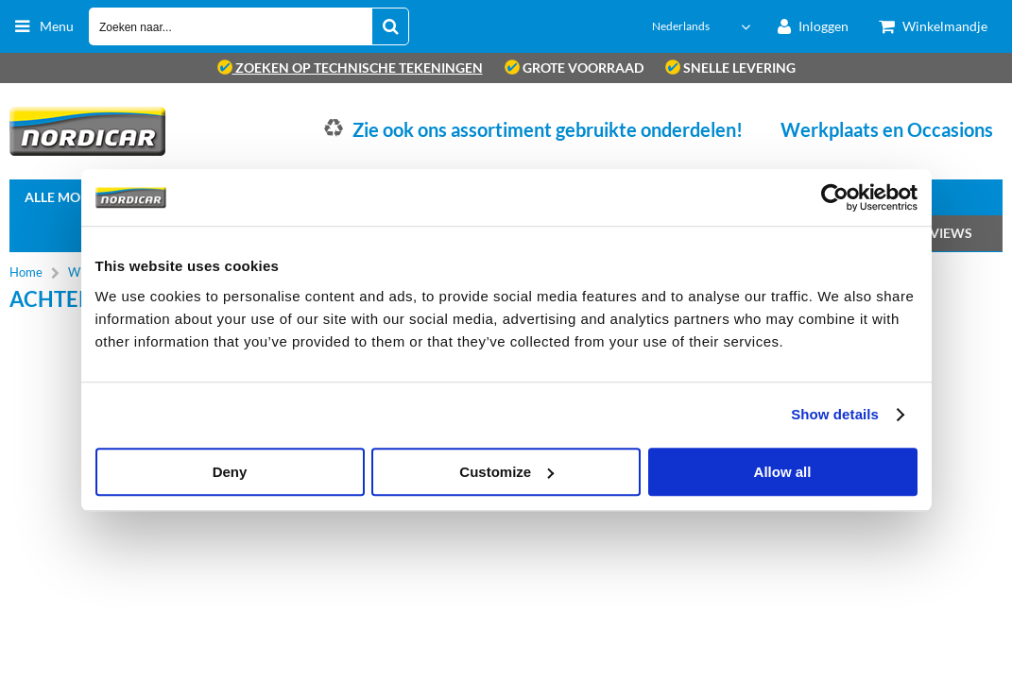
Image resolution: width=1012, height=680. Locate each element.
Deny (230, 472)
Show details (835, 414)
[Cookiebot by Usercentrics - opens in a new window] (835, 197)
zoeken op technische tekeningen (350, 68)
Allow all (783, 472)
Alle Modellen (77, 197)
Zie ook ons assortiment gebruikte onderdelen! (547, 129)
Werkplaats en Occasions (886, 129)
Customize (506, 472)
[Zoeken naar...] (390, 26)
